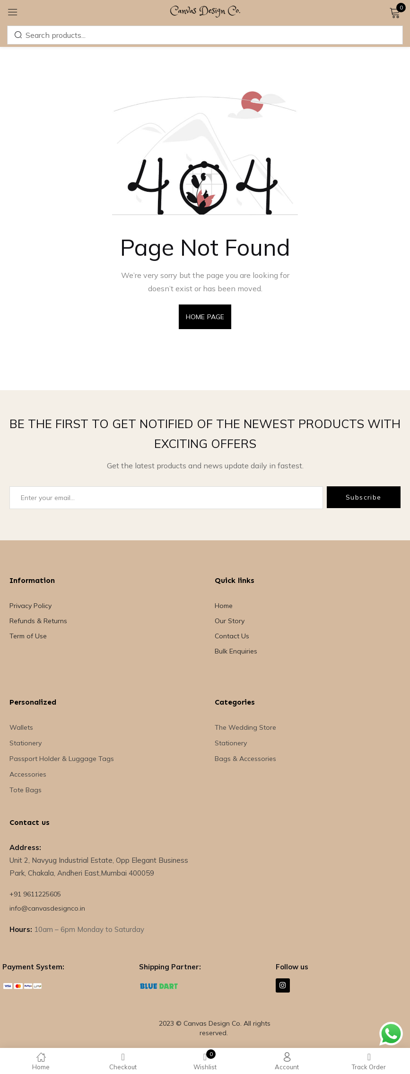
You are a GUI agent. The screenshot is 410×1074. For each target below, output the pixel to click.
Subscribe (364, 497)
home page (205, 317)
